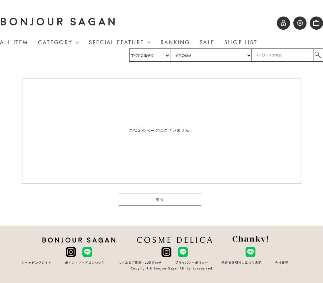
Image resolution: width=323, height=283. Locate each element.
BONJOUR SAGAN (59, 22)
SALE (207, 42)
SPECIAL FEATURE (116, 42)
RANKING (175, 42)
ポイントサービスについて (85, 263)
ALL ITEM (14, 42)
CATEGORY (55, 42)
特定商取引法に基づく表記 (241, 263)
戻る (160, 199)
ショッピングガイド (36, 263)
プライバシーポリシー (192, 263)
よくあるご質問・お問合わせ (140, 263)
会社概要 (281, 263)
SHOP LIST (240, 42)
